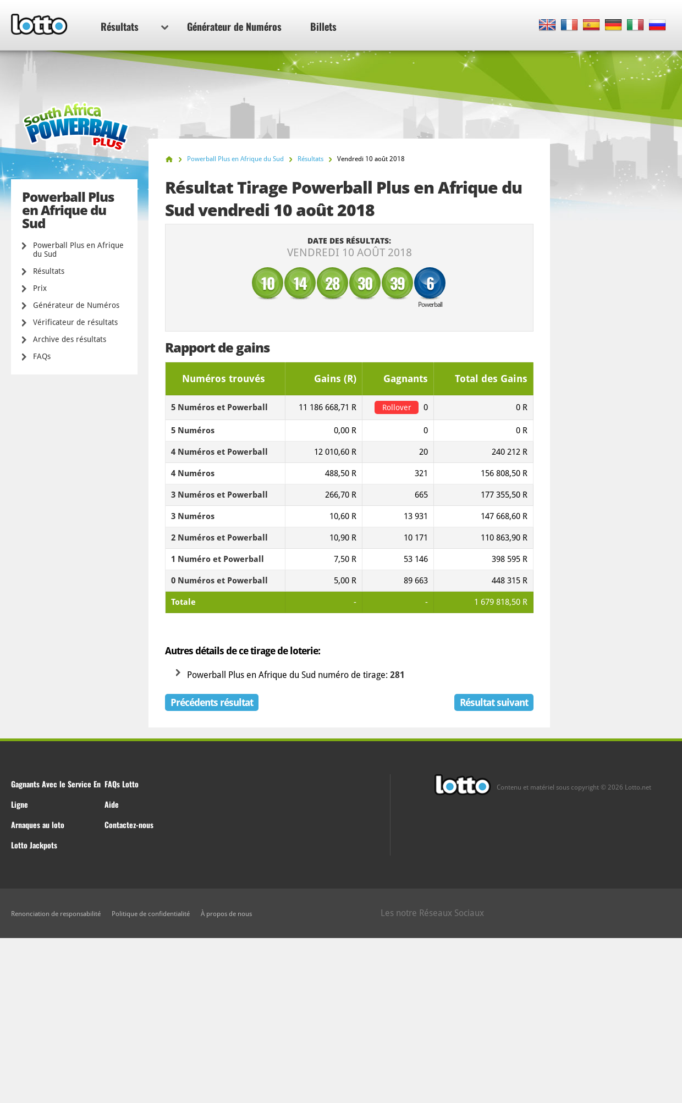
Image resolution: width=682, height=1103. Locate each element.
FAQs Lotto (122, 784)
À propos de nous (226, 914)
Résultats (134, 26)
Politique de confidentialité (151, 914)
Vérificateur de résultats (75, 322)
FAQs (42, 356)
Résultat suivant (494, 702)
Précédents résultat (211, 702)
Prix (40, 288)
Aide (112, 804)
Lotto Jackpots (34, 845)
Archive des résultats (69, 339)
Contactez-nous (129, 824)
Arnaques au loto (37, 824)
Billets (323, 26)
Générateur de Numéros (234, 26)
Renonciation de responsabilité (56, 914)
